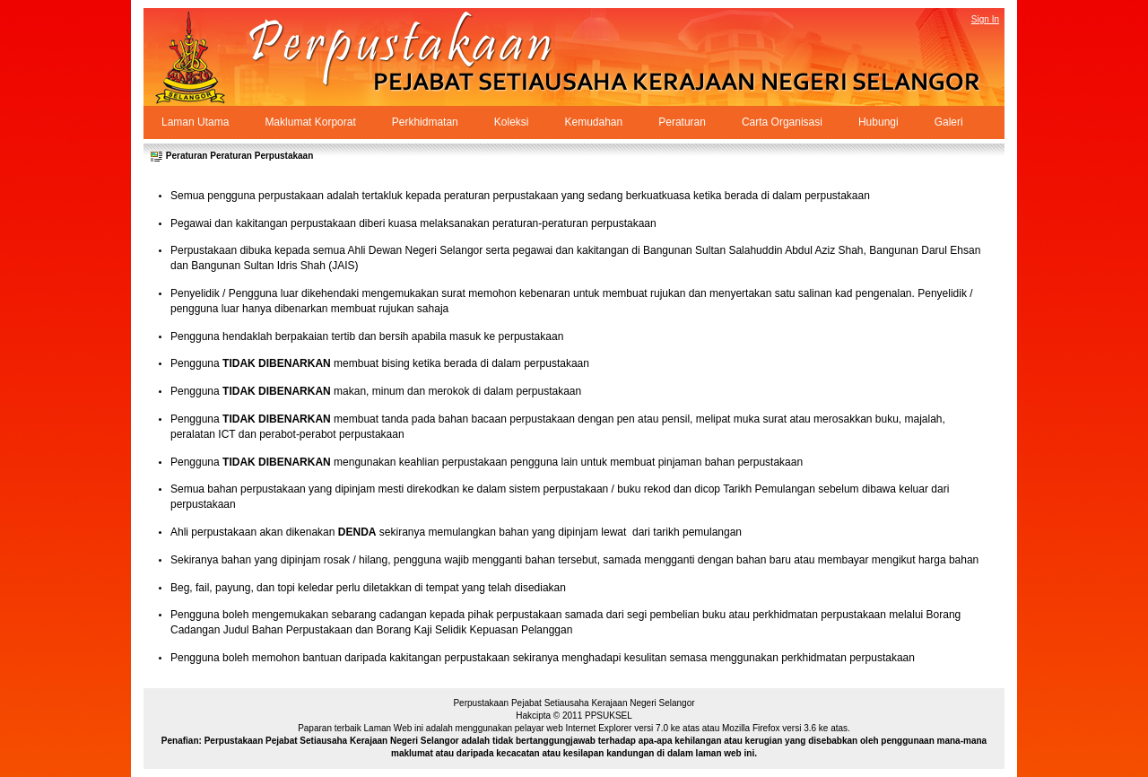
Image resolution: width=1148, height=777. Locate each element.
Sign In (985, 19)
